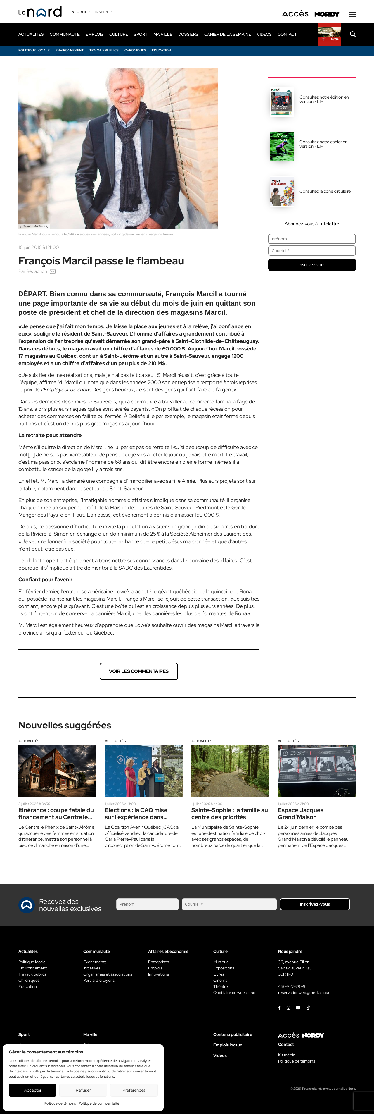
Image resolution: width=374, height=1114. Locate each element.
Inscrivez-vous (312, 264)
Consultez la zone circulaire (325, 191)
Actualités (28, 741)
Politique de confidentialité (99, 1103)
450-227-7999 (292, 986)
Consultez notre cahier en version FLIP (323, 144)
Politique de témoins (60, 1103)
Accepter (32, 1090)
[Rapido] (329, 34)
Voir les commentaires (139, 671)
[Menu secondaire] (352, 14)
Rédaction (36, 271)
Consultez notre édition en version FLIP (324, 99)
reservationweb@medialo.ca (303, 992)
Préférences (134, 1090)
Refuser (83, 1090)
